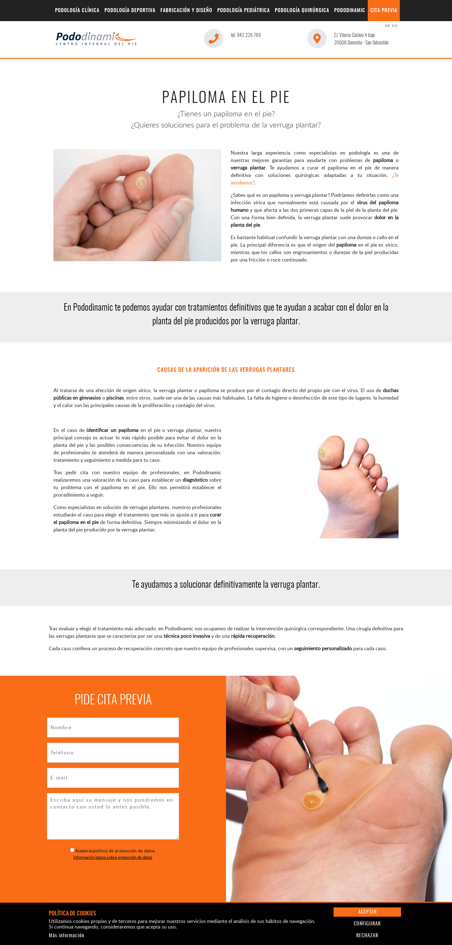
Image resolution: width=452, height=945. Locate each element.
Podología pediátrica (243, 10)
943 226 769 (246, 35)
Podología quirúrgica (302, 10)
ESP (387, 25)
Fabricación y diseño (186, 10)
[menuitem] (77, 10)
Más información (66, 935)
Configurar (367, 923)
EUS (395, 25)
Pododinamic (349, 10)
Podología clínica (77, 10)
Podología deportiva (129, 10)
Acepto (81, 851)
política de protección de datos (124, 851)
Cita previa (383, 10)
